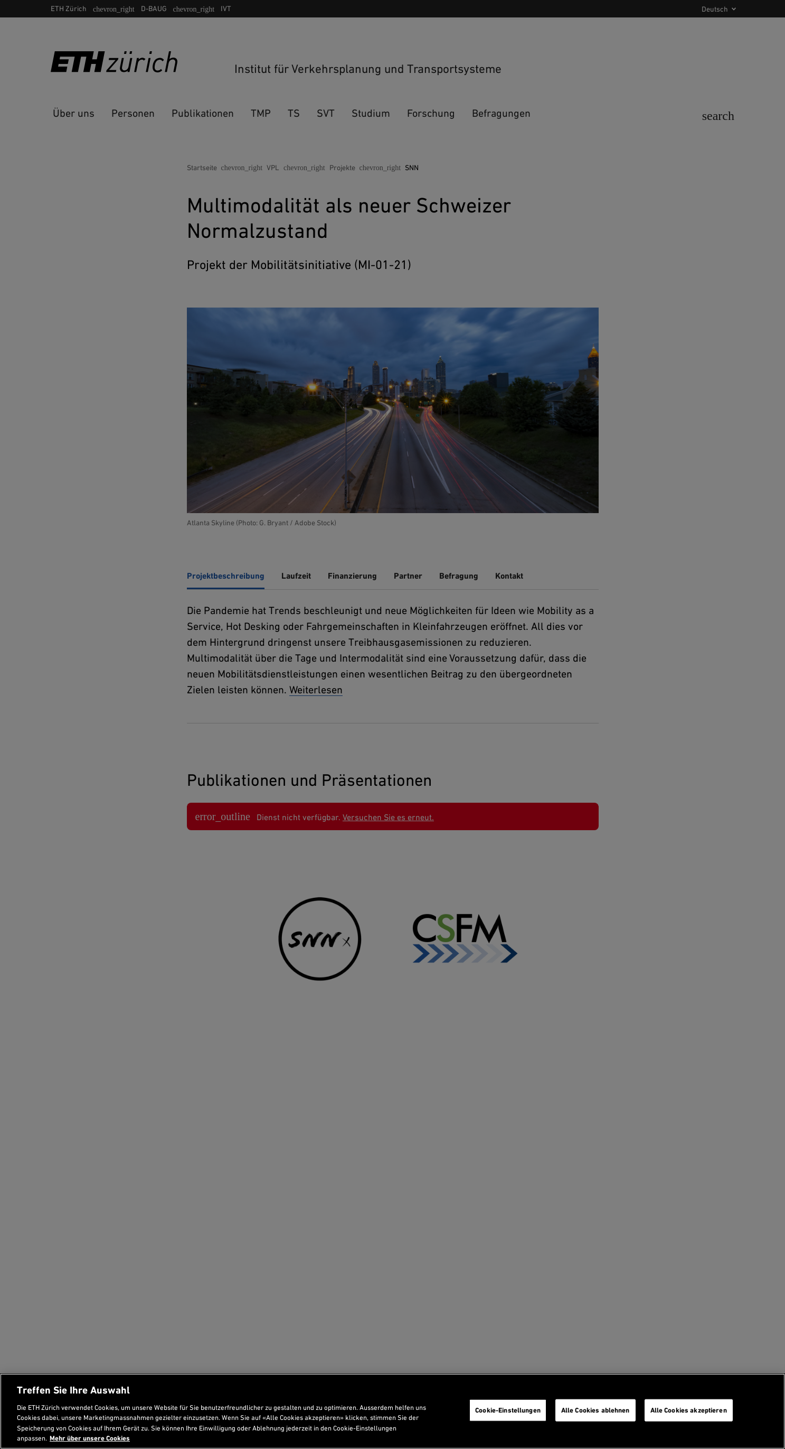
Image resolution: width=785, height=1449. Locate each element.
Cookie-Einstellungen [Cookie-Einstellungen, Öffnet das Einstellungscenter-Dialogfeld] (508, 1410)
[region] (392, 1411)
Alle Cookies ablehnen (595, 1410)
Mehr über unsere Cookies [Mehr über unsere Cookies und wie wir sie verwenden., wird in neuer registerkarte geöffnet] (90, 1438)
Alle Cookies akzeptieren (688, 1410)
